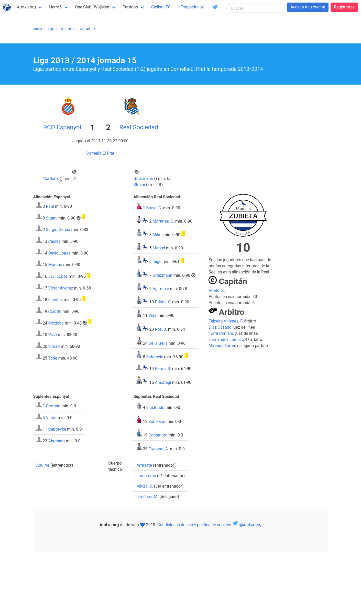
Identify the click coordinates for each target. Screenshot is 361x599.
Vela (152, 315)
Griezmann (143, 178)
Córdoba (51, 178)
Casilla (54, 241)
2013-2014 (67, 29)
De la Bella (157, 343)
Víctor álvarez (60, 287)
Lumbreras (146, 475)
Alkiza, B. (144, 486)
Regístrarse (344, 7)
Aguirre (42, 465)
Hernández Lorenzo (226, 339)
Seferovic (154, 356)
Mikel (157, 234)
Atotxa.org (26, 7)
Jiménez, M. (147, 496)
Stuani (139, 184)
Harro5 (55, 7)
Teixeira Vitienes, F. (226, 321)
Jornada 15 (87, 29)
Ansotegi (163, 382)
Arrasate (144, 465)
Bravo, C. (154, 207)
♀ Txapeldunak (190, 7)
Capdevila (57, 429)
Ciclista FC (161, 7)
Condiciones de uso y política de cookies (194, 524)
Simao (54, 346)
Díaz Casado (220, 327)
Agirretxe (160, 288)
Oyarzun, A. (158, 448)
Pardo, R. (163, 368)
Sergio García (58, 229)
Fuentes (55, 299)
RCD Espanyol (62, 127)
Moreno (55, 264)
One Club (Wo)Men (92, 7)
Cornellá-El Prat (100, 153)
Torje (52, 357)
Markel (158, 248)
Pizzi (52, 334)
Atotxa (37, 29)
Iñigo (156, 261)
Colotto (54, 311)
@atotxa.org (246, 524)
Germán (53, 406)
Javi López (58, 276)
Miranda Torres (222, 345)
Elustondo (155, 407)
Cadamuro (157, 435)
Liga (51, 29)
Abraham (56, 441)
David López (59, 252)
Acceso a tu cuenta (307, 7)
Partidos (130, 7)
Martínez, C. (163, 221)
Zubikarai (156, 421)
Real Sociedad (138, 127)
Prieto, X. (163, 302)
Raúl (50, 206)
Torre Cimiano (221, 333)
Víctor (51, 417)
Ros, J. (161, 329)
